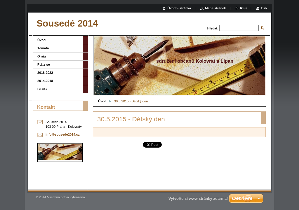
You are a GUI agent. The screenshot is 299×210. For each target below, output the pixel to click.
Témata (43, 48)
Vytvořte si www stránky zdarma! (198, 198)
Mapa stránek (215, 8)
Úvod (102, 101)
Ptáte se (43, 64)
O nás (41, 56)
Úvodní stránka (179, 8)
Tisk (264, 8)
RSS (243, 8)
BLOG (42, 89)
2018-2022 (45, 72)
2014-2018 (45, 81)
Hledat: (212, 28)
